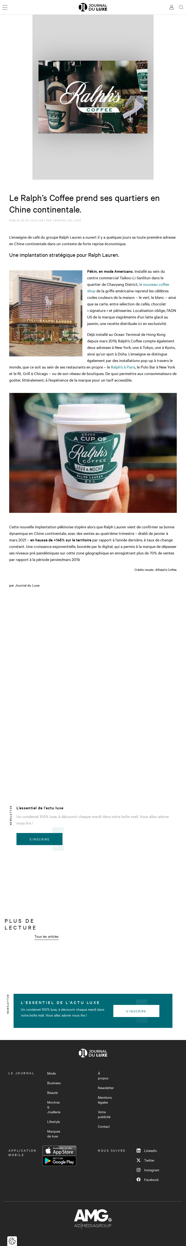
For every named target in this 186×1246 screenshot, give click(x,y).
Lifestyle (53, 1121)
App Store (59, 1151)
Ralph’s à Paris (123, 366)
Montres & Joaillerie (53, 1107)
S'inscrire (40, 839)
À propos (103, 1075)
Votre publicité (104, 1114)
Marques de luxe (53, 1133)
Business (54, 1082)
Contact (104, 1126)
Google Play (59, 1161)
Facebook (148, 1179)
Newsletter (106, 1087)
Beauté (52, 1092)
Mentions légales (105, 1100)
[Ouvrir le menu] (5, 7)
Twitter (146, 1160)
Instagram (148, 1169)
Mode (51, 1073)
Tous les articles (46, 936)
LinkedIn (147, 1150)
